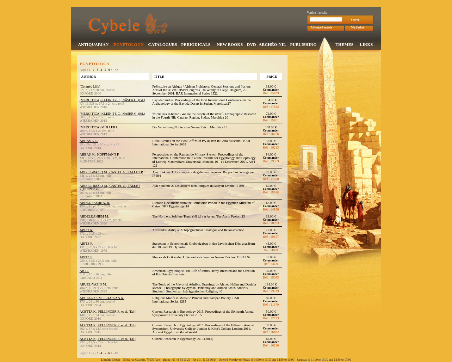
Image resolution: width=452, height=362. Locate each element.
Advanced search (321, 28)
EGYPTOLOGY (129, 45)
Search (355, 20)
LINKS (366, 45)
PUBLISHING (303, 45)
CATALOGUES (162, 45)
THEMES (344, 45)
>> (116, 70)
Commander (271, 90)
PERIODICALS (196, 45)
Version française (317, 13)
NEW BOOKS (230, 45)
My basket (357, 28)
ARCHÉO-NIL (272, 45)
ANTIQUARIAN (93, 45)
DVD (251, 45)
